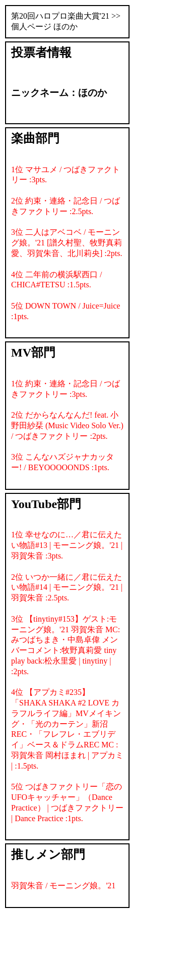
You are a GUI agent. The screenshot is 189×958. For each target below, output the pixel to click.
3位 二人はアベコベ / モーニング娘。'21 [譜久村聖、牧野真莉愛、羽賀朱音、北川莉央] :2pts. (66, 243)
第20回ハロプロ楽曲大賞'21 (60, 16)
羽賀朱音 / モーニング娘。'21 (63, 885)
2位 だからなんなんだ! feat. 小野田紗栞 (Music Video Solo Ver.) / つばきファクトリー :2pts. (67, 425)
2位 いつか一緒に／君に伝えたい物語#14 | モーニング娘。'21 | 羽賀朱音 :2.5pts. (66, 587)
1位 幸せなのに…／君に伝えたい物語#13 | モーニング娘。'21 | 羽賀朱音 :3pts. (66, 545)
